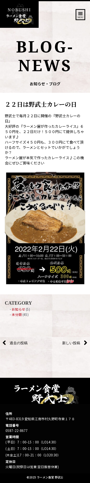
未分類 (17, 314)
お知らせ (18, 309)
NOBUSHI (19, 9)
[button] (80, 14)
